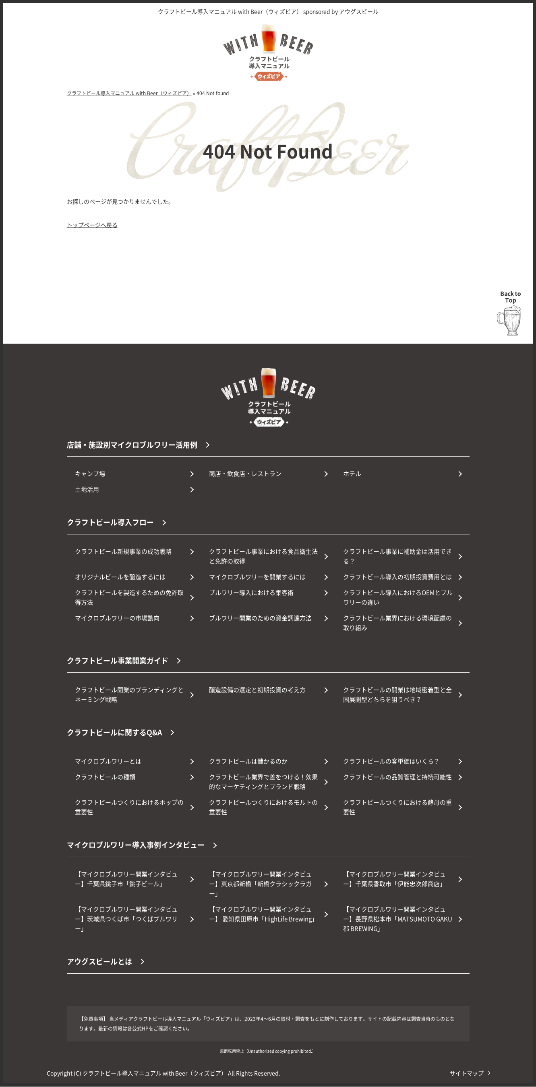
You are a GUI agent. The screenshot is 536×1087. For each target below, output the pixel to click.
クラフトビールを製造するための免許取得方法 (129, 597)
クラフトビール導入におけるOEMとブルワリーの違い (398, 597)
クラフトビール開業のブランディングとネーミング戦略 (129, 695)
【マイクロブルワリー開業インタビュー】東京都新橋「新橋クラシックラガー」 (260, 884)
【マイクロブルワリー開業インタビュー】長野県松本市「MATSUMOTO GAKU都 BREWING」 (397, 919)
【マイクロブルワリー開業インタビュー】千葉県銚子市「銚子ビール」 (126, 879)
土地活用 (87, 489)
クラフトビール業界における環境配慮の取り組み (397, 623)
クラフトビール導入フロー (110, 522)
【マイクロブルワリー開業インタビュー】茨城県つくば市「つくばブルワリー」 (126, 919)
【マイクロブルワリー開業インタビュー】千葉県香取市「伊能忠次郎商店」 (394, 879)
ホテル (352, 473)
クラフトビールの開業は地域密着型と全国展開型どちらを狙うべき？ (397, 695)
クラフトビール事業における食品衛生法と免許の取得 (263, 556)
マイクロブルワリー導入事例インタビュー (136, 845)
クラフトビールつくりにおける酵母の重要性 (397, 808)
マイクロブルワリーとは (108, 761)
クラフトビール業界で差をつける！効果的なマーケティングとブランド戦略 (263, 782)
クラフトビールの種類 (105, 777)
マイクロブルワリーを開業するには (257, 577)
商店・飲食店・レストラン (245, 473)
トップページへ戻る (92, 225)
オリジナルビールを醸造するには (120, 577)
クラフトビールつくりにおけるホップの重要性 (129, 808)
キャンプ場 (90, 473)
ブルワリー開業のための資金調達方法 (260, 618)
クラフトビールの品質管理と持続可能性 (397, 777)
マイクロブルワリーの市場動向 (117, 618)
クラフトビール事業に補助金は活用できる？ (397, 556)
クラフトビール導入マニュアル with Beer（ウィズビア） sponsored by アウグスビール (268, 11)
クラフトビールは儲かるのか (248, 761)
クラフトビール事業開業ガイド (117, 660)
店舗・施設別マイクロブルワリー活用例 (132, 444)
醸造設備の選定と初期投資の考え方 (257, 690)
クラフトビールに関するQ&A (114, 732)
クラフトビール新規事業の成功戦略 (123, 551)
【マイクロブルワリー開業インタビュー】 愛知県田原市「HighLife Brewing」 (263, 914)
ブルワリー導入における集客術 (251, 592)
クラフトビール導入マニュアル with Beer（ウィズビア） (155, 1073)
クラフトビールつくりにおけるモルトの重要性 (263, 808)
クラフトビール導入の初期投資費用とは (397, 577)
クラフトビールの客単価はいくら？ (391, 761)
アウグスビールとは (99, 961)
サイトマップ (467, 1073)
